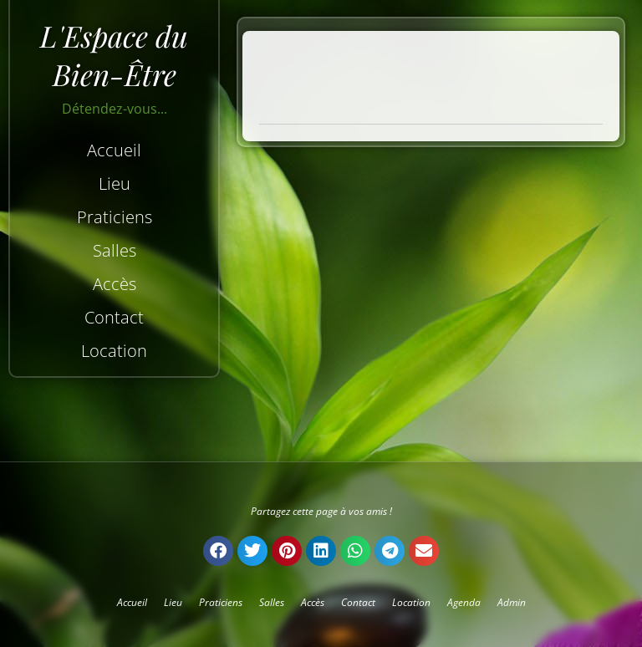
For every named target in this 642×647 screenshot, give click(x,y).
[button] (218, 551)
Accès (114, 284)
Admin (511, 602)
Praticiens (114, 217)
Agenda (464, 602)
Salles (114, 250)
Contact (114, 317)
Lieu (114, 183)
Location (114, 350)
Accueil (114, 150)
